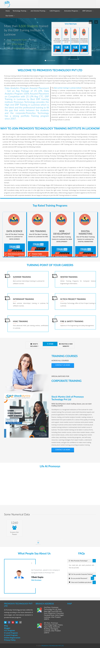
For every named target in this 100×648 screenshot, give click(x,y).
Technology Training (19, 11)
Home (8, 11)
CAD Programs (55, 11)
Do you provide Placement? (78, 578)
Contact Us (90, 3)
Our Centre (9, 16)
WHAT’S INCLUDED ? (34, 345)
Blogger (7, 628)
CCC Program (9, 630)
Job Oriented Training (38, 11)
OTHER (50, 344)
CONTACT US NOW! (62, 365)
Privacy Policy (9, 640)
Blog (6, 626)
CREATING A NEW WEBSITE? (66, 345)
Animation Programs (71, 11)
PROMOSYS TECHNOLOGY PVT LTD (52, 646)
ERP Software (87, 11)
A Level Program (11, 635)
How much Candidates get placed (80, 582)
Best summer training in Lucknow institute (67, 88)
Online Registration (12, 638)
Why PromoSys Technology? (78, 561)
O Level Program (11, 633)
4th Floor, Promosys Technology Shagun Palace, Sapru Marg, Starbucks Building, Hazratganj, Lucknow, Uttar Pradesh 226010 (53, 628)
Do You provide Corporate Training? (81, 574)
